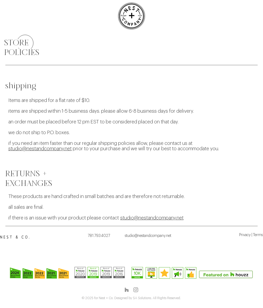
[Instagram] (136, 290)
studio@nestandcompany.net (40, 148)
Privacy (245, 235)
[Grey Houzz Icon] (126, 290)
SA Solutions (142, 298)
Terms (258, 235)
